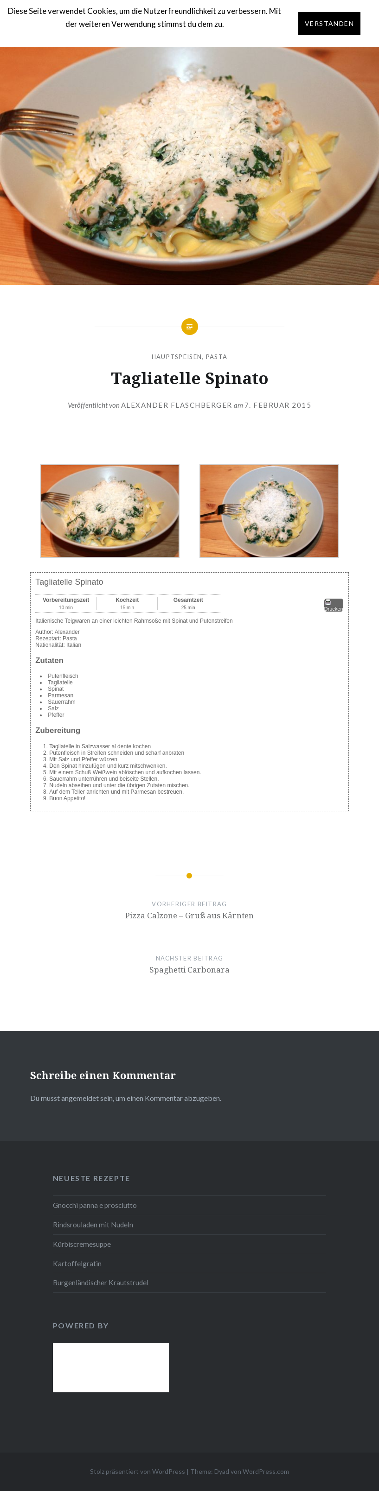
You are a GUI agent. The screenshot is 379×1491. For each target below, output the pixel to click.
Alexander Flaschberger (176, 405)
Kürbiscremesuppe (82, 1244)
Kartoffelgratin (77, 1263)
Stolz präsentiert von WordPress (137, 1471)
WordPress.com (266, 1471)
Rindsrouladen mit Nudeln (93, 1224)
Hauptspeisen (177, 356)
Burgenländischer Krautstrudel (100, 1282)
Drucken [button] (333, 605)
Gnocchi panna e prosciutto (95, 1205)
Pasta (217, 356)
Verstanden (329, 23)
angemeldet (80, 1097)
